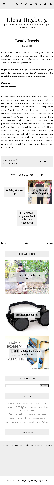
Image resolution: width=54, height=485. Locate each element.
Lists (32, 410)
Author (11, 403)
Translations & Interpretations (11, 162)
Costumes (34, 403)
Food (27, 407)
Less (3, 243)
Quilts (37, 411)
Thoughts (22, 418)
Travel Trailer (34, 422)
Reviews (32, 414)
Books (18, 403)
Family (19, 407)
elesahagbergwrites (39, 445)
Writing (45, 422)
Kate (44, 480)
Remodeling (17, 414)
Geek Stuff (36, 407)
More (49, 243)
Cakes (25, 403)
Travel (25, 422)
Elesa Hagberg (27, 19)
